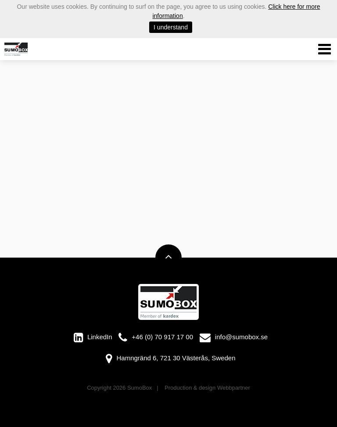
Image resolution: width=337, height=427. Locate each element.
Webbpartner (233, 387)
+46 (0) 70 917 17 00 (162, 337)
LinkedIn (99, 337)
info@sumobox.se (241, 337)
